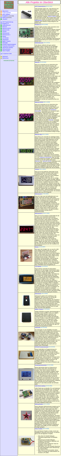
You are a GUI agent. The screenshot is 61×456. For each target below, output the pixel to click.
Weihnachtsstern (6, 49)
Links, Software (6, 14)
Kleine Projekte (6, 50)
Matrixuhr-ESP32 (6, 28)
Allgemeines (5, 11)
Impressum (5, 56)
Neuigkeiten (5, 16)
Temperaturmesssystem (41, 365)
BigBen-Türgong (6, 41)
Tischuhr (4, 31)
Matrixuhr (4, 26)
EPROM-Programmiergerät (9, 44)
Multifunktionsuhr (6, 25)
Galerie (4, 17)
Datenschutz (5, 58)
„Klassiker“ (5, 19)
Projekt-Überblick (6, 12)
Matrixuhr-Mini (5, 30)
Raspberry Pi (5, 23)
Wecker (4, 36)
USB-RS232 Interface (7, 47)
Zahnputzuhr (5, 39)
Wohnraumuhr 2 (6, 34)
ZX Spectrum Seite (7, 53)
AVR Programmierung (7, 22)
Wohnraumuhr (5, 33)
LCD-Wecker (5, 38)
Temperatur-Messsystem (8, 46)
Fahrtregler (5, 42)
